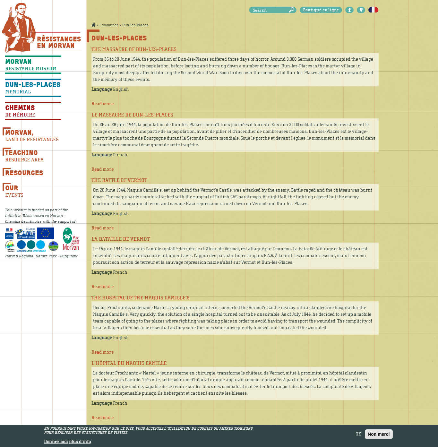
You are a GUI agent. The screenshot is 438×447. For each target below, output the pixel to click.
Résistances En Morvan (58, 42)
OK (358, 435)
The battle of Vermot (119, 180)
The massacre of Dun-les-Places (133, 49)
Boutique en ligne (321, 10)
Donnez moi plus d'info (67, 443)
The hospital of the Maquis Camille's (140, 298)
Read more (102, 103)
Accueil (93, 25)
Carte (361, 10)
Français (373, 10)
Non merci (379, 435)
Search (292, 10)
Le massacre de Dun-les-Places (132, 115)
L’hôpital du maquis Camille (129, 363)
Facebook (349, 10)
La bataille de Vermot (120, 239)
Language (101, 89)
